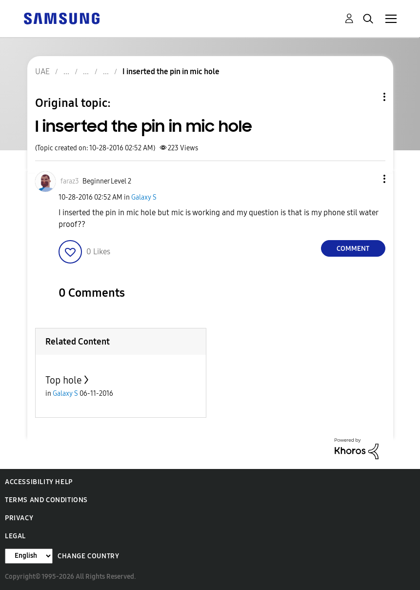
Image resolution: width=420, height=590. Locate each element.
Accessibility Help (39, 482)
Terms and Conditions (46, 500)
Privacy (19, 518)
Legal (15, 536)
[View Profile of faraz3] (69, 181)
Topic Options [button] (367, 96)
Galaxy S (144, 197)
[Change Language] (29, 556)
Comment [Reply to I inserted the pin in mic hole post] (353, 248)
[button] (367, 178)
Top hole (63, 380)
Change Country (88, 556)
